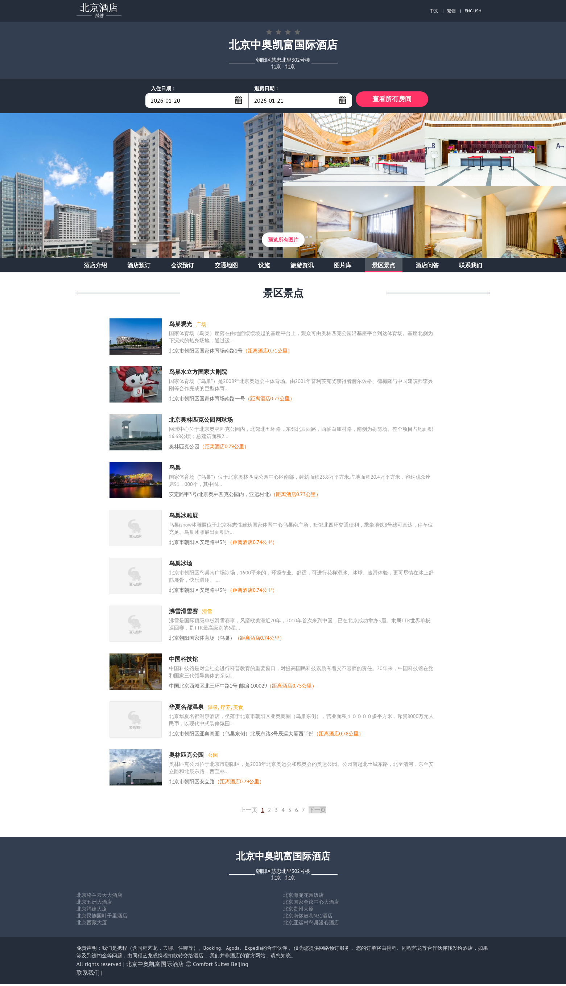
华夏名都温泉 (187, 708)
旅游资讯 (302, 267)
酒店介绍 (95, 267)
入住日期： (163, 88)
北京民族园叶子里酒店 (102, 917)
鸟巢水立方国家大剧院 (198, 373)
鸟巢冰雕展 (183, 517)
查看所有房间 (392, 100)
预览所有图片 (283, 241)
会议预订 (182, 267)
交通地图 (226, 267)
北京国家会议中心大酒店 (311, 903)
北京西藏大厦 (92, 924)
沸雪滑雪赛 (184, 612)
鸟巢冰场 (180, 565)
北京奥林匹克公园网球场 (201, 421)
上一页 (248, 811)
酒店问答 (427, 267)
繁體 (451, 10)
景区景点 (383, 267)
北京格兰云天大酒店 (99, 897)
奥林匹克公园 (187, 756)
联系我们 (470, 267)
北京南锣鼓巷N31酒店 (308, 917)
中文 (434, 10)
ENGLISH (473, 10)
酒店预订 (138, 267)
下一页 (317, 811)
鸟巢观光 (181, 325)
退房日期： (267, 88)
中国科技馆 (183, 660)
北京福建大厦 (92, 910)
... (239, 100)
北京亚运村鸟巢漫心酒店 (311, 924)
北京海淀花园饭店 (303, 897)
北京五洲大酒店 (94, 903)
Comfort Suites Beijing (220, 965)
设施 (264, 267)
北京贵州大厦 (298, 910)
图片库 (342, 267)
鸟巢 (175, 469)
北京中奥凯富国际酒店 (155, 965)
